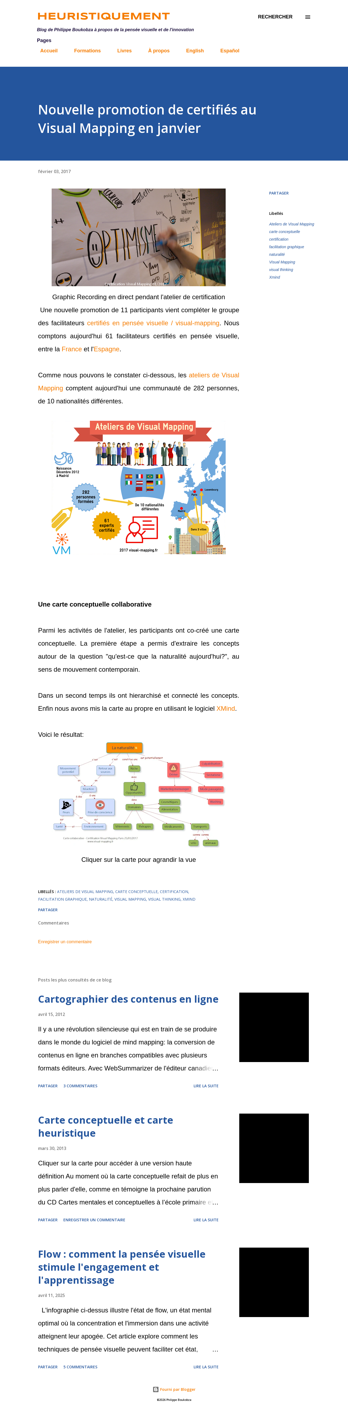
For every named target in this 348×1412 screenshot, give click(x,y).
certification (278, 239)
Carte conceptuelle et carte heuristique (105, 1126)
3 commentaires (80, 1085)
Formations (84, 50)
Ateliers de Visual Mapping (291, 224)
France (72, 349)
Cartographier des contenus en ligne (128, 999)
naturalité (277, 254)
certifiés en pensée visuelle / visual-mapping (153, 323)
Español (226, 50)
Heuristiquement (103, 17)
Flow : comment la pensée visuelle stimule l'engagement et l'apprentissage (122, 1267)
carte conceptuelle (284, 232)
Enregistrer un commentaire (65, 941)
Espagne (107, 349)
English (192, 50)
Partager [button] (279, 193)
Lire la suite (206, 1085)
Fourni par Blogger (174, 1389)
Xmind (274, 277)
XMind (225, 708)
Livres (121, 50)
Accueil (45, 50)
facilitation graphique (286, 247)
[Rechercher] (275, 17)
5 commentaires (80, 1366)
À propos (155, 50)
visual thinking (281, 269)
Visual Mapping (282, 262)
